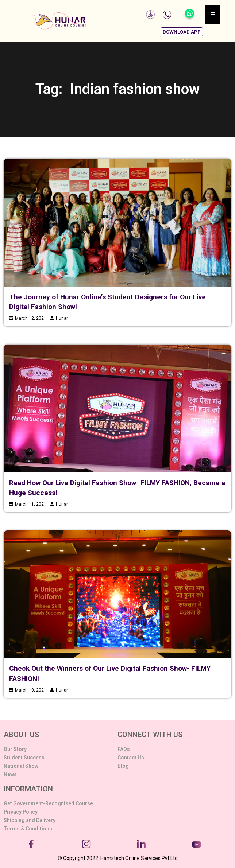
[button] (182, 31)
